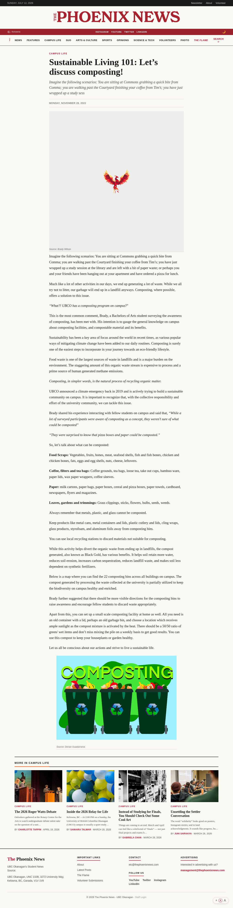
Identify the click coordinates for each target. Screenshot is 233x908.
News (18, 40)
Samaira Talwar (80, 829)
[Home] (9, 40)
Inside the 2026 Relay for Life (87, 812)
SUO (68, 40)
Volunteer (221, 3)
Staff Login (140, 897)
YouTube (116, 32)
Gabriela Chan (131, 837)
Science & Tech (144, 40)
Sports (107, 40)
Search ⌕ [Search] (218, 40)
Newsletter (196, 3)
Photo (185, 40)
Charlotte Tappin (29, 829)
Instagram (101, 32)
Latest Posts (84, 869)
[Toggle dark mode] (224, 31)
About (209, 3)
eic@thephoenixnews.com (144, 864)
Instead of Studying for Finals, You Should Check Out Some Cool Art (140, 816)
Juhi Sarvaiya (183, 833)
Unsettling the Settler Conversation (185, 814)
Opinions (123, 40)
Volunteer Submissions (90, 880)
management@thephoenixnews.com (203, 870)
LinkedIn (142, 32)
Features (33, 40)
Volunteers (167, 40)
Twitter (129, 32)
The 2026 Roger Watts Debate (35, 812)
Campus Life (53, 40)
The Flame (201, 40)
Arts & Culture (86, 40)
